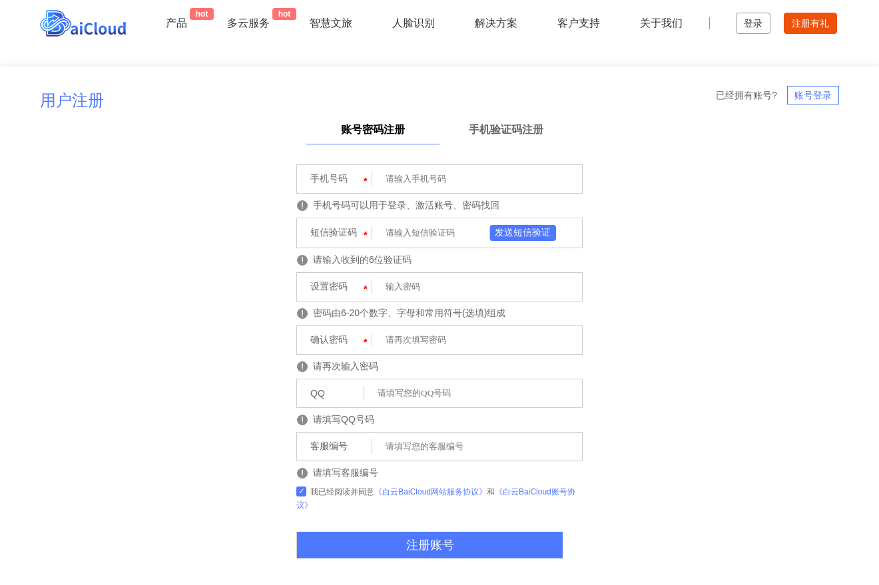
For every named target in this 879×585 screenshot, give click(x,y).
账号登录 (813, 95)
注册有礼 (810, 23)
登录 (753, 23)
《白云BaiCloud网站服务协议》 (430, 491)
